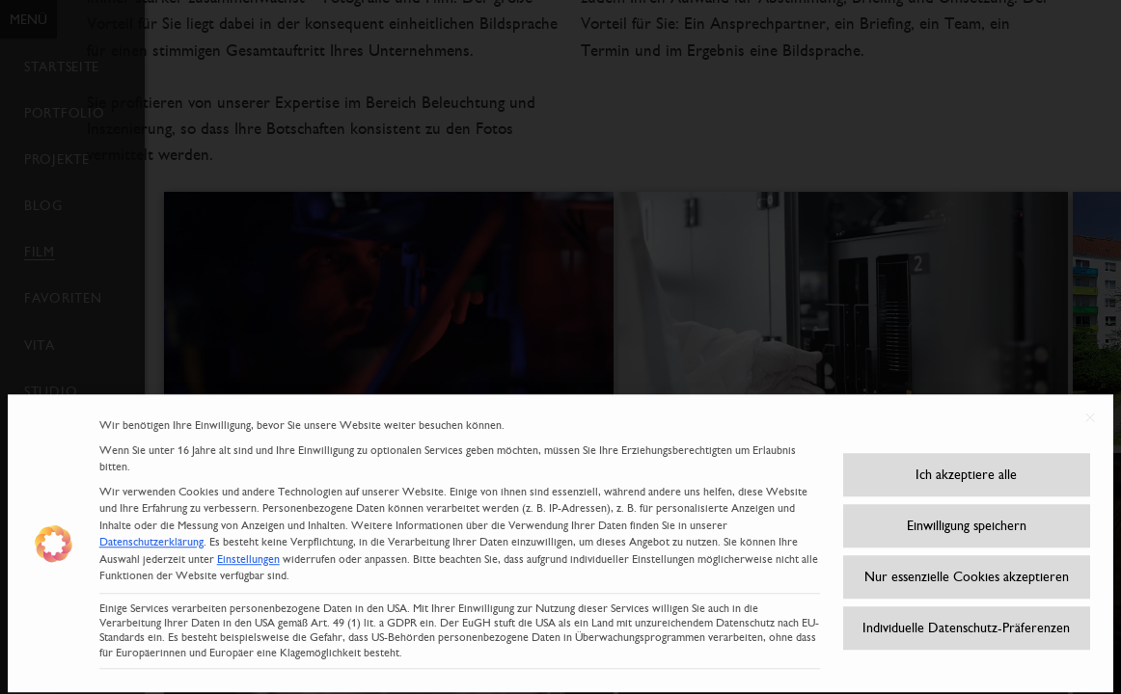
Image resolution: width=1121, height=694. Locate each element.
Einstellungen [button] (248, 545)
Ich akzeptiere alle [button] (966, 460)
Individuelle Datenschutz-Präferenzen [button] (966, 614)
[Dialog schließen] (1090, 403)
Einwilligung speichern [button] (966, 512)
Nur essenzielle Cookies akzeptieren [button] (966, 563)
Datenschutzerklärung (151, 528)
